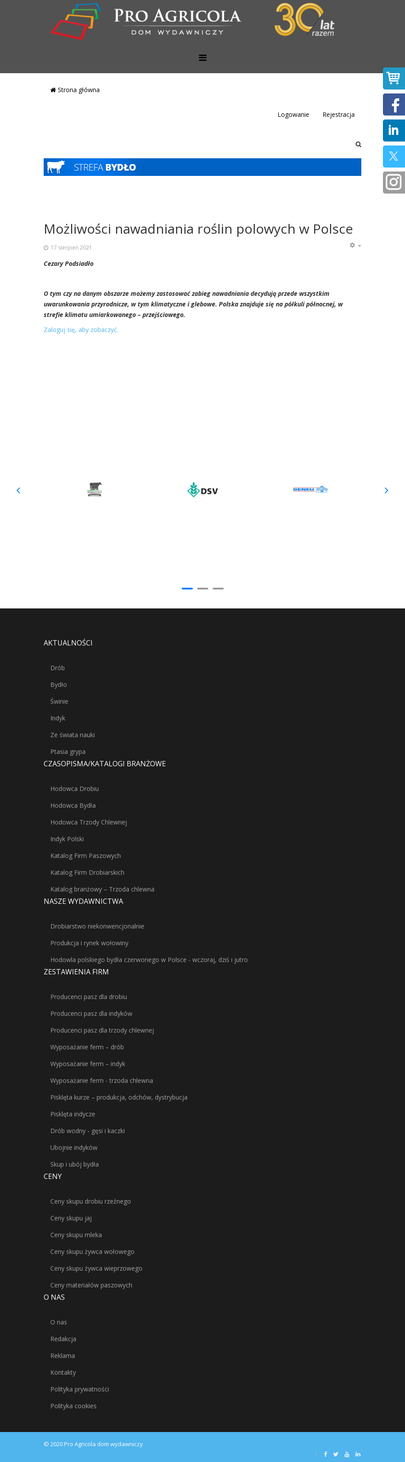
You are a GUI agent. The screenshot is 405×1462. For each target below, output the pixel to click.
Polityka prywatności (79, 1389)
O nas (58, 1322)
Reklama (62, 1355)
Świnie (59, 701)
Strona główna (75, 90)
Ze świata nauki (72, 735)
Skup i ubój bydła (74, 1164)
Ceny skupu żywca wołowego (92, 1251)
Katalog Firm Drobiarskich (87, 872)
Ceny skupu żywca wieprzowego (96, 1268)
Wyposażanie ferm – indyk (87, 1063)
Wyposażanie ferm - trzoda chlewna (101, 1080)
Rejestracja (338, 114)
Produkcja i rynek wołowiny (89, 943)
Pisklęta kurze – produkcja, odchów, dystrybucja (119, 1097)
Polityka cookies (73, 1406)
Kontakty (63, 1372)
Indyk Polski (67, 839)
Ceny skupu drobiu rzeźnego (90, 1201)
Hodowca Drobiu (74, 788)
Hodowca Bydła (73, 805)
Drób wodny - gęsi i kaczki (87, 1130)
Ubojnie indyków (74, 1147)
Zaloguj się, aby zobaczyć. (81, 329)
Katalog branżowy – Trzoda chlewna (102, 889)
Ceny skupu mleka (76, 1235)
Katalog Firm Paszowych (85, 855)
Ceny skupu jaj (71, 1218)
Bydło (58, 684)
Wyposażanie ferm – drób (87, 1047)
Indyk (57, 718)
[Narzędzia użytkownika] (355, 245)
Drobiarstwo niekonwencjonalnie (97, 926)
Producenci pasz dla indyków (91, 1013)
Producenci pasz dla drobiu (88, 996)
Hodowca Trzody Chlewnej (88, 822)
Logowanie (293, 114)
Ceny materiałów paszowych (91, 1285)
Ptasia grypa (68, 751)
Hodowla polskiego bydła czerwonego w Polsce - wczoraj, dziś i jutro (149, 959)
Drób (57, 668)
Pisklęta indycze (72, 1114)
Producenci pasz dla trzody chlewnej (102, 1030)
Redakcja (63, 1339)
